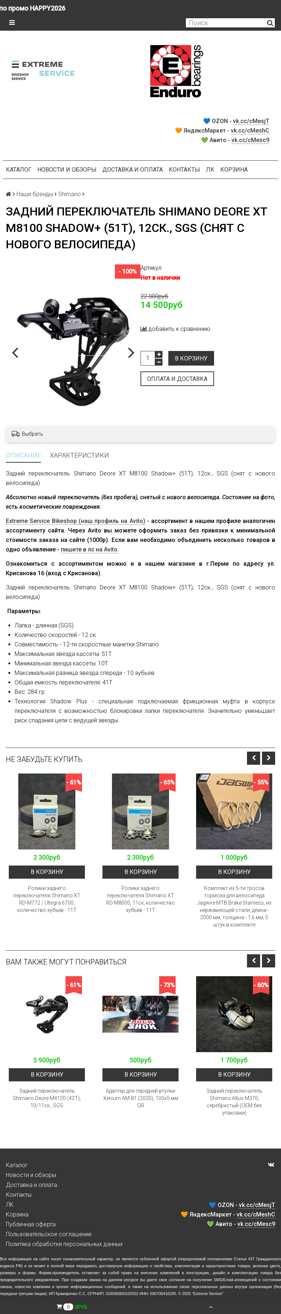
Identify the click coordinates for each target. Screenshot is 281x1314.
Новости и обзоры (67, 169)
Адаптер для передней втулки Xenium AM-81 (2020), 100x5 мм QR (140, 1098)
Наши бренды (34, 194)
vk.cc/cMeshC (250, 130)
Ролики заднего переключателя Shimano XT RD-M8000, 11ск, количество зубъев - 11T (140, 899)
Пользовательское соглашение (49, 1234)
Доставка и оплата (132, 169)
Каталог (18, 169)
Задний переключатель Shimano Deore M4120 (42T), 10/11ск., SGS (47, 1098)
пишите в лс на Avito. (90, 549)
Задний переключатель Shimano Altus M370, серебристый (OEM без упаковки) (234, 1102)
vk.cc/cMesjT (251, 121)
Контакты (184, 169)
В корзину (191, 358)
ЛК (210, 169)
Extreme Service (207, 1293)
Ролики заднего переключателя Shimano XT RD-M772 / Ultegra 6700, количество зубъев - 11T (46, 899)
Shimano (69, 194)
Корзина (234, 169)
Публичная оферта (31, 1224)
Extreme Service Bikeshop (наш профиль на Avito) (75, 520)
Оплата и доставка (177, 378)
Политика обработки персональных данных (64, 1244)
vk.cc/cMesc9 (250, 140)
